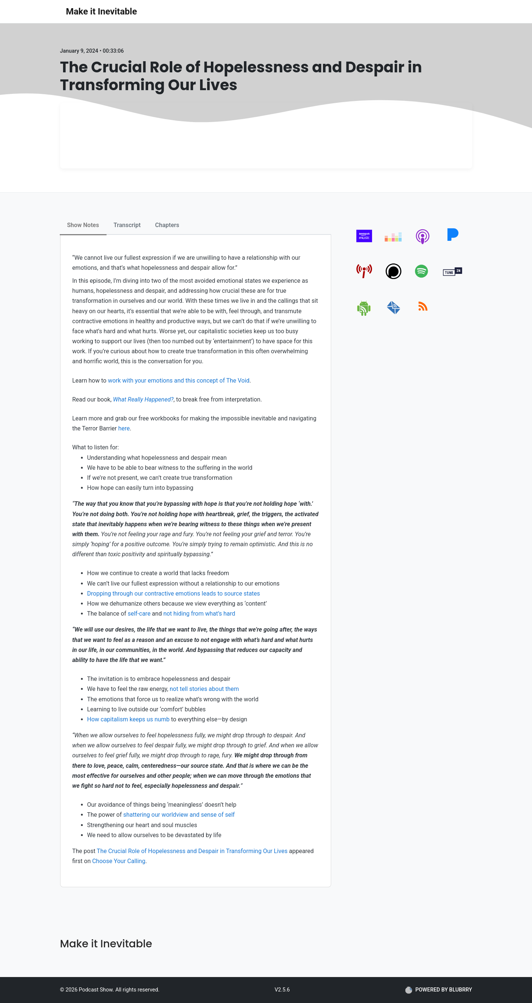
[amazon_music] (364, 244)
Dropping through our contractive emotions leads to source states (173, 593)
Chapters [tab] (167, 225)
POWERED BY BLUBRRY (438, 990)
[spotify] (423, 279)
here (124, 428)
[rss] (423, 314)
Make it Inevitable (101, 11)
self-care (139, 613)
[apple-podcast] (423, 244)
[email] (394, 314)
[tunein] (453, 279)
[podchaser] (394, 279)
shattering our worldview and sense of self (179, 814)
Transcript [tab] (127, 225)
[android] (364, 314)
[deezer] (394, 244)
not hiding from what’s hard (199, 613)
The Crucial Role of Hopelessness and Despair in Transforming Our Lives (192, 851)
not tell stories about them (204, 688)
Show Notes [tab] (83, 225)
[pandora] (453, 244)
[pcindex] (364, 279)
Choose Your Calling (118, 861)
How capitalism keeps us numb (128, 719)
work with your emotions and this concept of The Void (178, 380)
